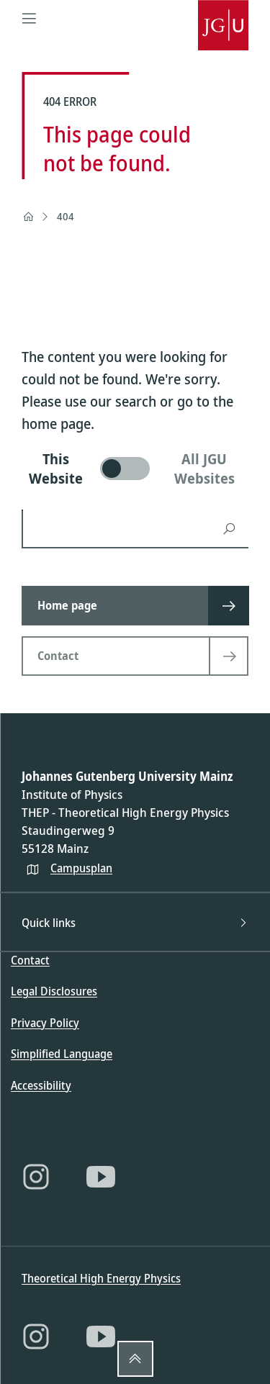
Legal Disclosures (54, 991)
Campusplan (81, 868)
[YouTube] (100, 1176)
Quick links (135, 923)
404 (65, 216)
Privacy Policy (45, 1023)
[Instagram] (36, 1176)
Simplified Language (61, 1054)
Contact (30, 960)
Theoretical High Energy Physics (101, 1278)
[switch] (135, 468)
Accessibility (41, 1085)
